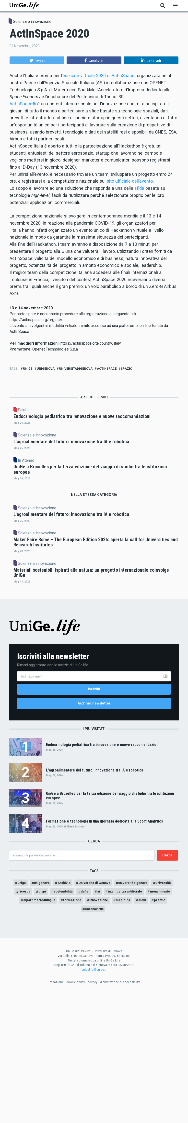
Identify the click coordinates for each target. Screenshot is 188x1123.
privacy (92, 1110)
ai (126, 1018)
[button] (37, 60)
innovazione (133, 1028)
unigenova (46, 368)
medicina (159, 1028)
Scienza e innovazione (32, 21)
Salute (64, 410)
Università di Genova (107, 1009)
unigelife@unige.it (94, 1098)
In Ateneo (67, 507)
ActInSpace (107, 368)
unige (27, 368)
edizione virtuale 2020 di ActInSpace (98, 75)
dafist (112, 1018)
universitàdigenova (76, 368)
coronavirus (113, 1037)
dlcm (70, 1037)
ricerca (47, 1018)
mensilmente (32, 1028)
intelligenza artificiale (154, 1018)
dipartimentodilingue (69, 1028)
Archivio (74, 1009)
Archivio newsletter (94, 827)
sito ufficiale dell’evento (130, 181)
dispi (65, 1018)
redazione (57, 1110)
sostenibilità (88, 1018)
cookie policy (75, 1110)
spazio (126, 368)
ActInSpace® (23, 103)
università (24, 1018)
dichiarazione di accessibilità (120, 1110)
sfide (139, 188)
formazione (105, 1028)
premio (88, 1037)
